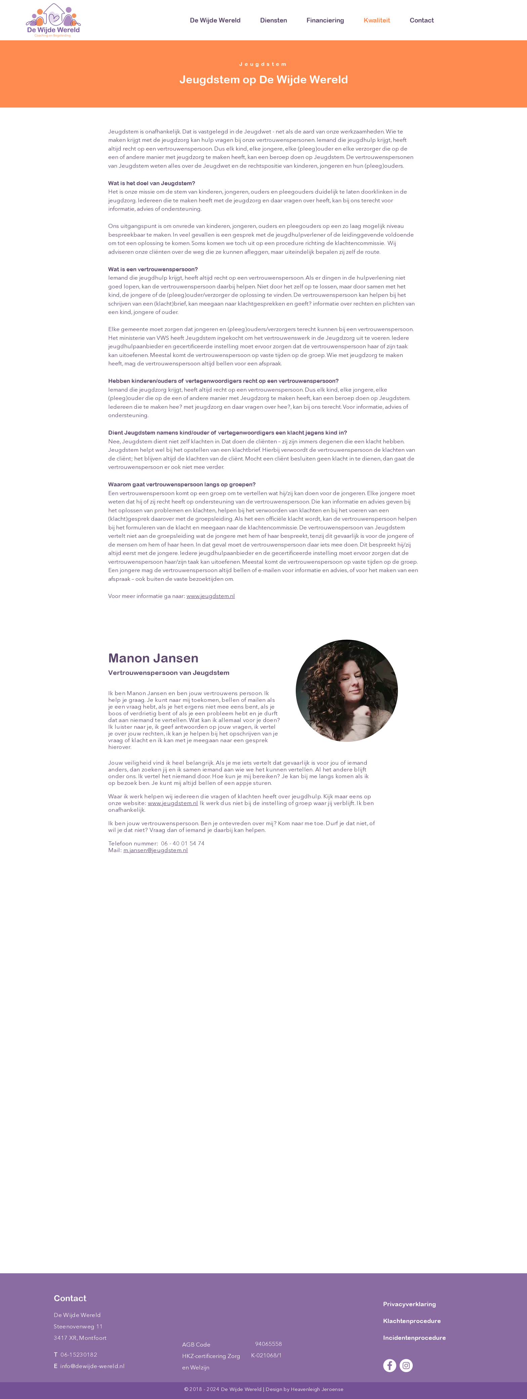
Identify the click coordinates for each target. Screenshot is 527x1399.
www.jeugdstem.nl (211, 596)
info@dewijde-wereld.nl (92, 1366)
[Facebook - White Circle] (389, 1365)
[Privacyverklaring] (416, 1304)
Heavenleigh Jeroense (317, 1389)
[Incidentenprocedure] (416, 1338)
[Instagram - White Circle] (406, 1365)
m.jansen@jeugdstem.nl (155, 850)
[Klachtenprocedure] (416, 1321)
